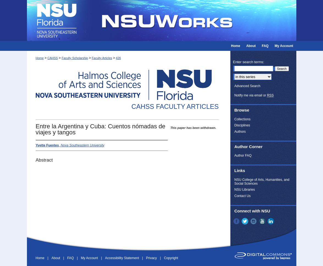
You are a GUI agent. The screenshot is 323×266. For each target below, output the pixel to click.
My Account (90, 258)
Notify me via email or (254, 95)
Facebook (237, 221)
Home (40, 58)
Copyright (171, 258)
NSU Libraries (244, 190)
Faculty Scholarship (75, 58)
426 (118, 58)
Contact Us (242, 196)
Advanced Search (247, 86)
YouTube (263, 221)
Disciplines (242, 125)
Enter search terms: (248, 62)
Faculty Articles (102, 58)
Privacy (152, 258)
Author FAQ (243, 155)
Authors (240, 132)
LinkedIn (271, 221)
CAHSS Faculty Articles (175, 106)
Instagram (254, 221)
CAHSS (53, 58)
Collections (242, 119)
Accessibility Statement (122, 258)
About (56, 258)
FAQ (70, 258)
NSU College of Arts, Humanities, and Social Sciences (261, 181)
